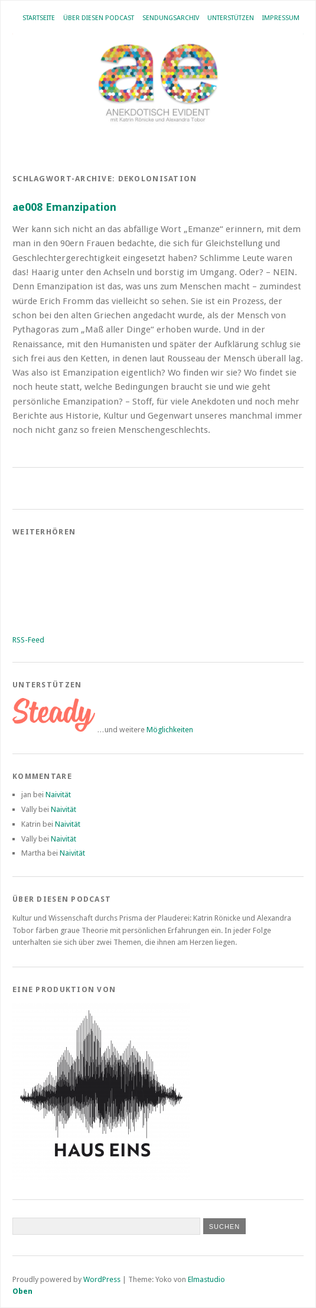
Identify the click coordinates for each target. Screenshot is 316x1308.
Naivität (58, 794)
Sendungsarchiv (170, 18)
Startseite (38, 18)
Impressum (280, 18)
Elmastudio (206, 1279)
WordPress (101, 1279)
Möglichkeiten (169, 729)
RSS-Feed (28, 639)
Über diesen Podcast (98, 18)
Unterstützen (230, 18)
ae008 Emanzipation (64, 207)
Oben (22, 1291)
